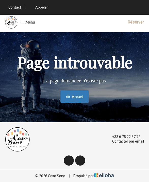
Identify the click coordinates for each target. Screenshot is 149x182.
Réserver (136, 22)
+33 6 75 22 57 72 (123, 136)
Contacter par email (125, 141)
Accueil (75, 96)
